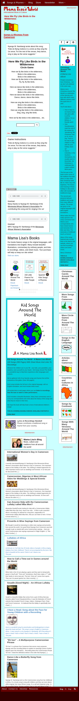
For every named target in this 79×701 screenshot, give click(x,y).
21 (35, 292)
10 (35, 289)
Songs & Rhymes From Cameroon (16, 35)
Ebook (12, 283)
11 (37, 289)
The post (8, 554)
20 (33, 292)
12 (19, 292)
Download (11, 201)
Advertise (23, 689)
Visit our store (13, 255)
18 (30, 292)
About (4, 689)
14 (23, 292)
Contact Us (13, 689)
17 (28, 292)
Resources (33, 689)
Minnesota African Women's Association (24, 206)
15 (24, 292)
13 (21, 292)
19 (31, 292)
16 (26, 292)
